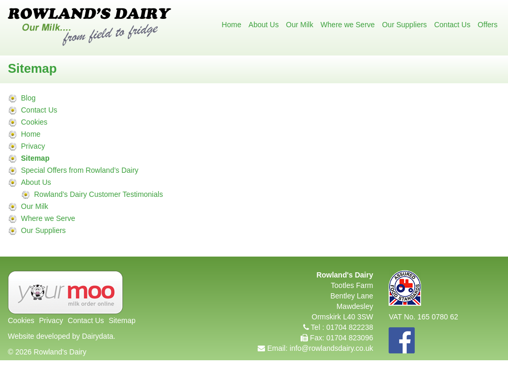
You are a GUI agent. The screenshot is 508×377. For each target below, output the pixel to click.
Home (231, 24)
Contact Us (452, 24)
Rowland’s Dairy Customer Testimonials (98, 194)
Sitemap (35, 158)
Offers (488, 24)
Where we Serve (347, 24)
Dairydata (97, 336)
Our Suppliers (404, 24)
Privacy (33, 146)
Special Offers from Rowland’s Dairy (79, 170)
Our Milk (299, 24)
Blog (28, 98)
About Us (264, 24)
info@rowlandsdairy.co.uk (331, 348)
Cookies (34, 122)
